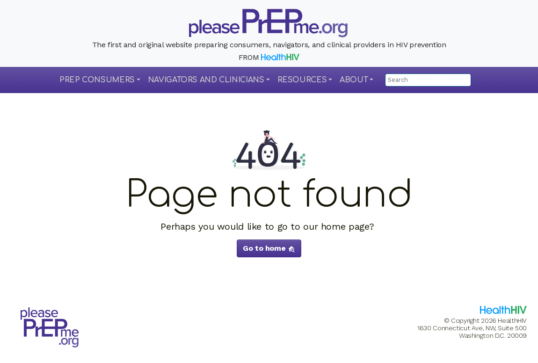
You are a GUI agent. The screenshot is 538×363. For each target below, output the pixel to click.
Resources (302, 80)
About (354, 80)
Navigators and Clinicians (206, 80)
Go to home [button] (269, 248)
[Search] (428, 80)
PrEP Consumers (97, 80)
